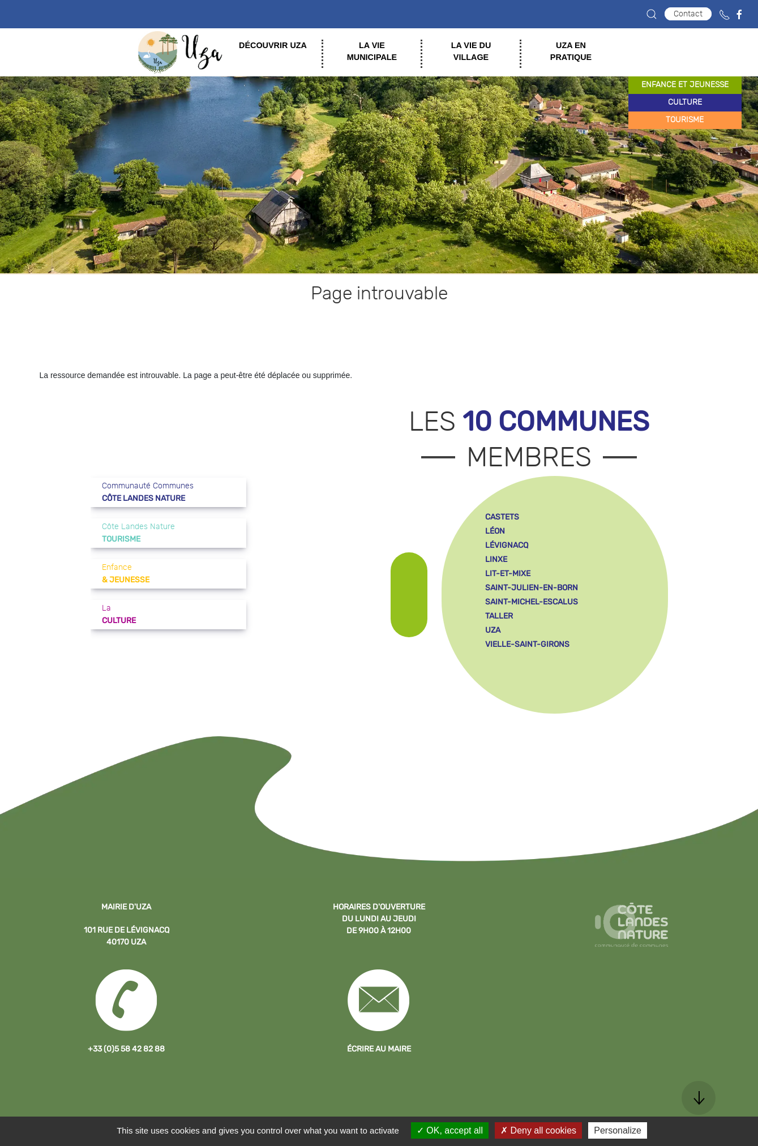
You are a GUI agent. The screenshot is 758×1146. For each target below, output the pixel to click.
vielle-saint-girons (527, 644)
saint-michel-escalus (531, 602)
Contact (688, 14)
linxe (496, 559)
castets (502, 517)
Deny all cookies (538, 1130)
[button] (651, 14)
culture (685, 102)
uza (492, 630)
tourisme (685, 120)
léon (495, 531)
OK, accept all (450, 1130)
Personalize (617, 1130)
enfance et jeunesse (685, 85)
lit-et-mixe (507, 573)
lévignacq (506, 545)
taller (499, 616)
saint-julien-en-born (531, 588)
